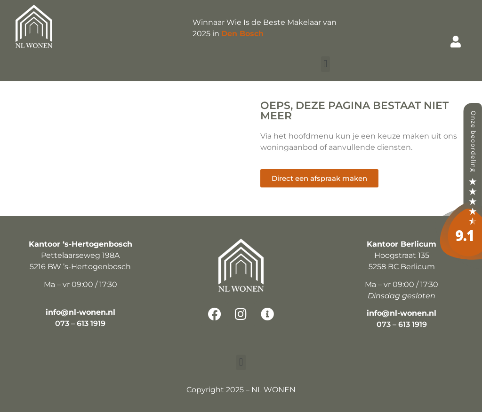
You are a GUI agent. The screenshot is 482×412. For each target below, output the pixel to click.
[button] (325, 64)
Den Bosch (242, 33)
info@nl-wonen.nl (80, 312)
